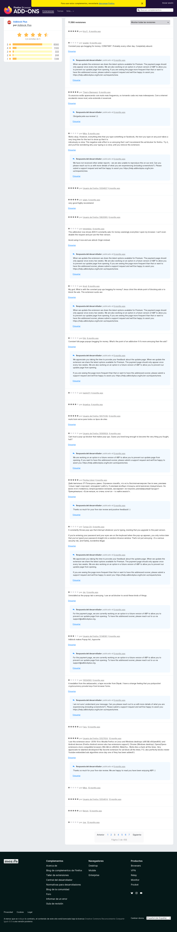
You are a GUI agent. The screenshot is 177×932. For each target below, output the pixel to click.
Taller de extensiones (57, 875)
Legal (30, 912)
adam (85, 200)
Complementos (54, 861)
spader (86, 43)
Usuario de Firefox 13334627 (95, 188)
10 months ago (94, 727)
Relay (134, 875)
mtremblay (87, 229)
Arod (85, 286)
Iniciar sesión (167, 3)
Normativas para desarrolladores (63, 884)
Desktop (93, 865)
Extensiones (48, 11)
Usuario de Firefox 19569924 (95, 433)
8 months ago (95, 31)
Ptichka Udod (88, 480)
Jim (84, 592)
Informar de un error (56, 899)
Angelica (86, 404)
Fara (85, 727)
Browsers (136, 865)
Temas (60, 11)
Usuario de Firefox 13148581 (95, 636)
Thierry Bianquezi (90, 92)
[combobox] (155, 10)
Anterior (100, 834)
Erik (84, 338)
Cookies (20, 912)
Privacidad (8, 912)
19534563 (87, 680)
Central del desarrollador (59, 880)
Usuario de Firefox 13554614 (95, 799)
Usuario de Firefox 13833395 (95, 217)
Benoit (85, 811)
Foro (48, 894)
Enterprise (94, 875)
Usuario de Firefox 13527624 (95, 738)
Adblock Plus (20, 21)
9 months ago (97, 404)
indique (21, 919)
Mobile (92, 870)
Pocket (135, 884)
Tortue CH (87, 527)
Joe (84, 822)
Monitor (135, 880)
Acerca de (51, 865)
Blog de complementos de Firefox (64, 870)
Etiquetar (72, 51)
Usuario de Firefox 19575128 (95, 416)
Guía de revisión (54, 903)
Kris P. (85, 31)
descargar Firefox (106, 3)
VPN (133, 870)
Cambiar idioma (137, 918)
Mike (85, 133)
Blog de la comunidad (57, 889)
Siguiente (137, 834)
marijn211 (86, 393)
